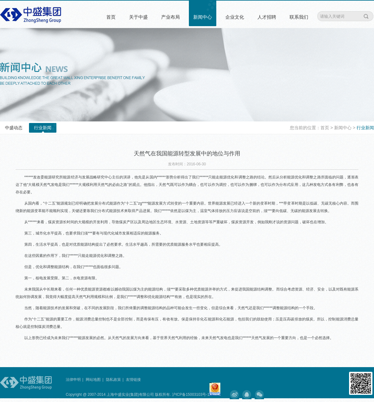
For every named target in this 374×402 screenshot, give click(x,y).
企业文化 (234, 17)
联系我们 (299, 17)
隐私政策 (113, 379)
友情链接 (133, 379)
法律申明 (73, 379)
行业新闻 (42, 127)
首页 (111, 17)
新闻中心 (202, 17)
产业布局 (170, 17)
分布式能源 (107, 203)
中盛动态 (13, 127)
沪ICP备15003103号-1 (190, 394)
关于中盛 (138, 17)
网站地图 (93, 379)
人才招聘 (266, 17)
